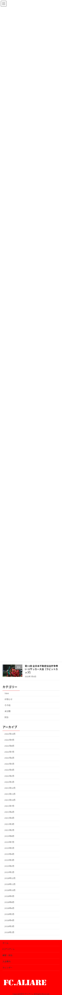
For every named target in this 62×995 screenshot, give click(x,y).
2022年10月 (9, 734)
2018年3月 (9, 926)
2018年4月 (9, 920)
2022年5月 (9, 764)
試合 (6, 717)
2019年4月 (9, 854)
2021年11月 (9, 794)
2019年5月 (9, 848)
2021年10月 (9, 800)
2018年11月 (9, 884)
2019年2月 (9, 866)
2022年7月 (9, 752)
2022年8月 (9, 746)
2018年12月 (9, 878)
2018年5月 (9, 914)
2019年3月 (9, 860)
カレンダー (7, 967)
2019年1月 (9, 872)
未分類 (7, 711)
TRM (6, 693)
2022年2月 (9, 776)
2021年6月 (9, 812)
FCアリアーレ (8, 949)
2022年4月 (9, 770)
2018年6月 (9, 908)
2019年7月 (9, 842)
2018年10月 (9, 890)
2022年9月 (9, 740)
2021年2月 (9, 830)
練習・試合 (7, 955)
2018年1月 (9, 932)
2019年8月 (9, 836)
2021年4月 (9, 818)
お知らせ (8, 699)
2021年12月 (9, 788)
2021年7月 (9, 806)
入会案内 (6, 961)
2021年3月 (9, 824)
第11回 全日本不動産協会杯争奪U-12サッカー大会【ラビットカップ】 (41, 669)
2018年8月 (9, 902)
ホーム (5, 943)
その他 (7, 705)
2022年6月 (9, 758)
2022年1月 (9, 782)
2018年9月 (9, 896)
